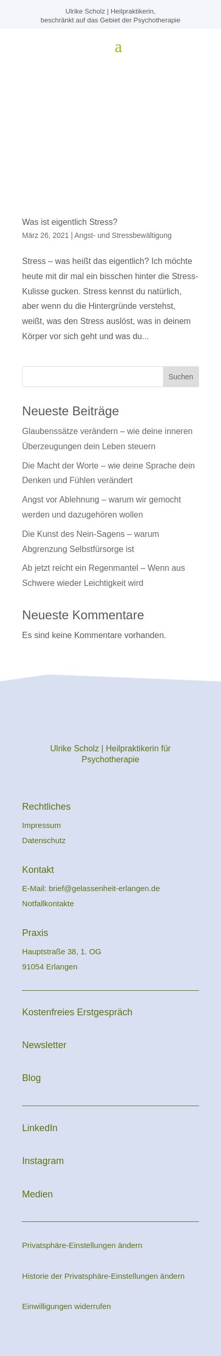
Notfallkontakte (48, 903)
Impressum (42, 825)
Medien (37, 1194)
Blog (31, 1078)
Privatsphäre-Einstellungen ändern (82, 1245)
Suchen (180, 377)
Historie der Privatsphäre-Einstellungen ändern (103, 1275)
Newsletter (44, 1045)
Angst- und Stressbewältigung (122, 235)
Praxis (35, 933)
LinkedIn (39, 1128)
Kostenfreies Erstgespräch (77, 1012)
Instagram (43, 1161)
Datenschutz (43, 840)
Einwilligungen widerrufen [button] (66, 1306)
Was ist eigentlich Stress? (70, 222)
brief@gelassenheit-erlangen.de (104, 888)
